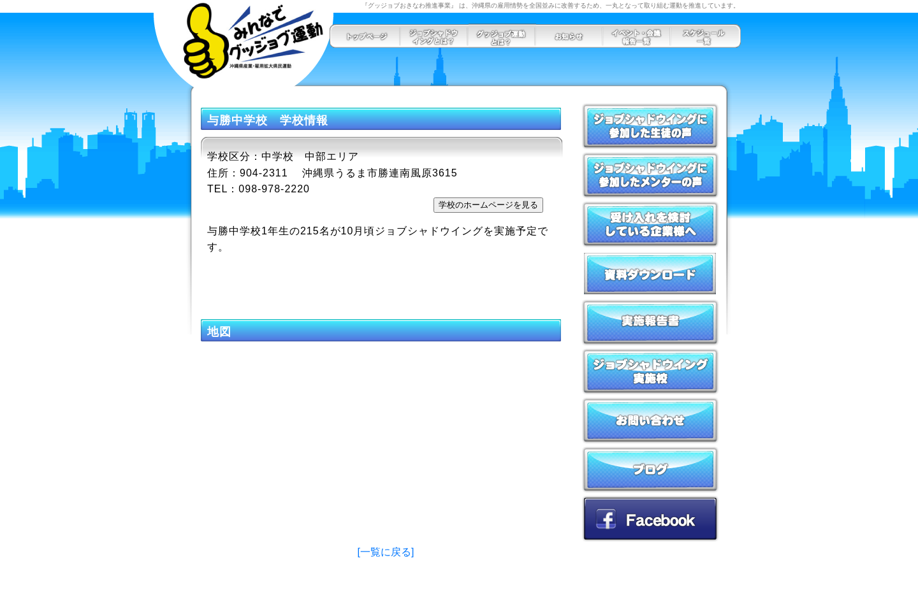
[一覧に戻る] (386, 551)
